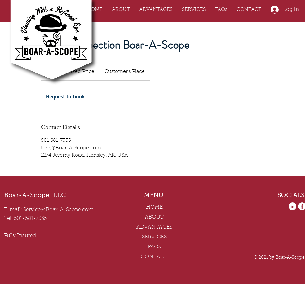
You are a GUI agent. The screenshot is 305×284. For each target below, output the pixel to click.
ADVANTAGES (154, 227)
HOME (154, 207)
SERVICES (154, 237)
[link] (65, 97)
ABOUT (154, 217)
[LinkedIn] (292, 206)
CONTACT (154, 257)
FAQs (154, 247)
